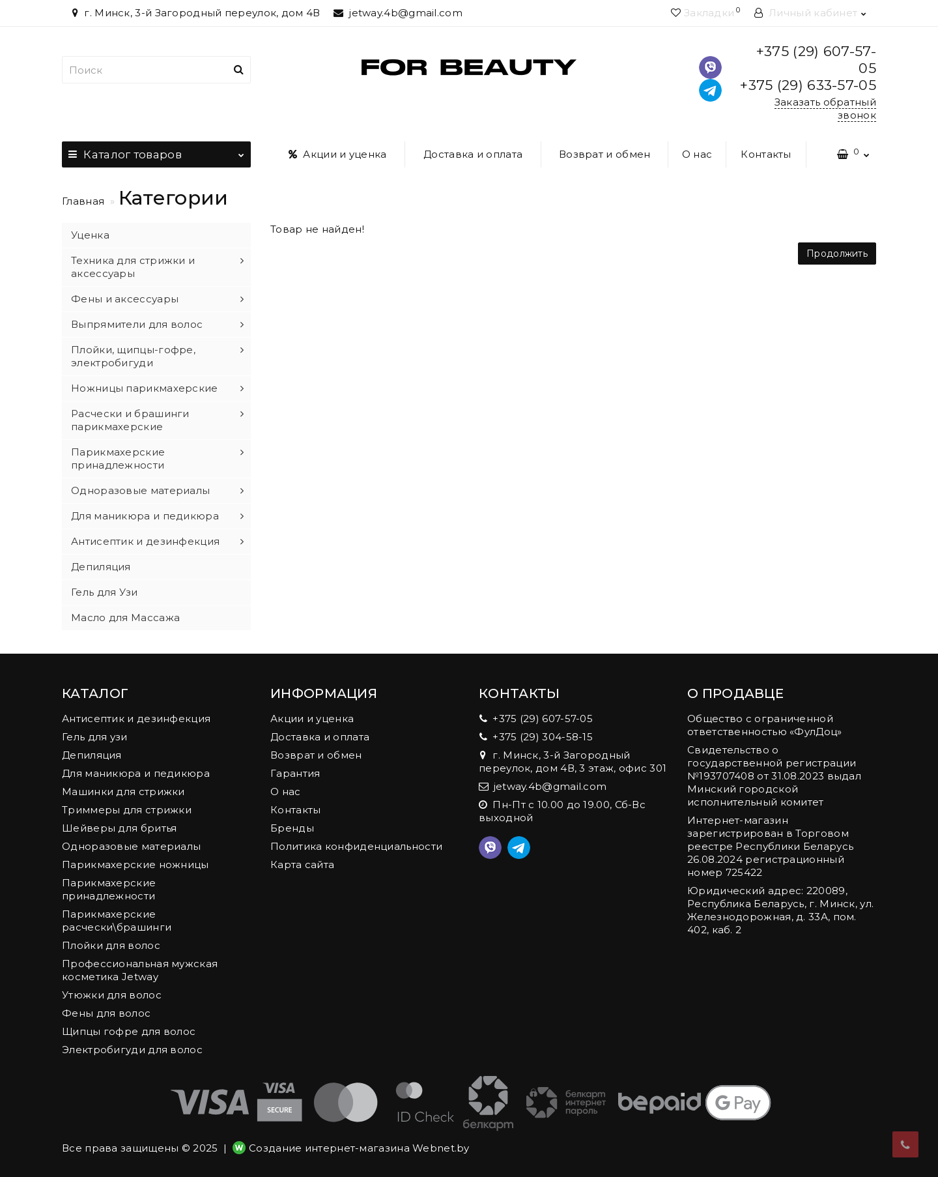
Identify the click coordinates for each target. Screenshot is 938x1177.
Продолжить (837, 253)
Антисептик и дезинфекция (145, 541)
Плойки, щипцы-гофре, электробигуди (133, 356)
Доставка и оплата (472, 154)
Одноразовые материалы (140, 490)
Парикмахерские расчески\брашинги (116, 920)
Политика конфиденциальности (356, 846)
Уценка (90, 235)
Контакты (766, 154)
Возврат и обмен (605, 154)
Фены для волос (106, 1013)
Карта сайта (302, 864)
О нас (697, 154)
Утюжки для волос (112, 995)
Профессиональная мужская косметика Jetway (140, 970)
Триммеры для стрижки (127, 810)
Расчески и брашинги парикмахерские (130, 420)
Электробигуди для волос (132, 1049)
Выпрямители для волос (137, 324)
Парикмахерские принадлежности (118, 458)
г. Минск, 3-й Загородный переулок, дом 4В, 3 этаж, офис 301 (572, 761)
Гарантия (295, 773)
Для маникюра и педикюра (145, 516)
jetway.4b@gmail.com (398, 13)
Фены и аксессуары (124, 299)
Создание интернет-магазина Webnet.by (359, 1148)
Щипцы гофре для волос (128, 1031)
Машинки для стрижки (123, 791)
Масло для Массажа (125, 617)
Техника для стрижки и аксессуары (133, 267)
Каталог (156, 151)
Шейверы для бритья (119, 828)
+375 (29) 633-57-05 (808, 85)
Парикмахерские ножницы (135, 864)
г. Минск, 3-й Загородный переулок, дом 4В (194, 13)
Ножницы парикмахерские (144, 388)
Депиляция (101, 566)
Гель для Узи (104, 592)
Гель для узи (95, 737)
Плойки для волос (111, 945)
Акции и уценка (338, 154)
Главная (83, 201)
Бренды (292, 828)
